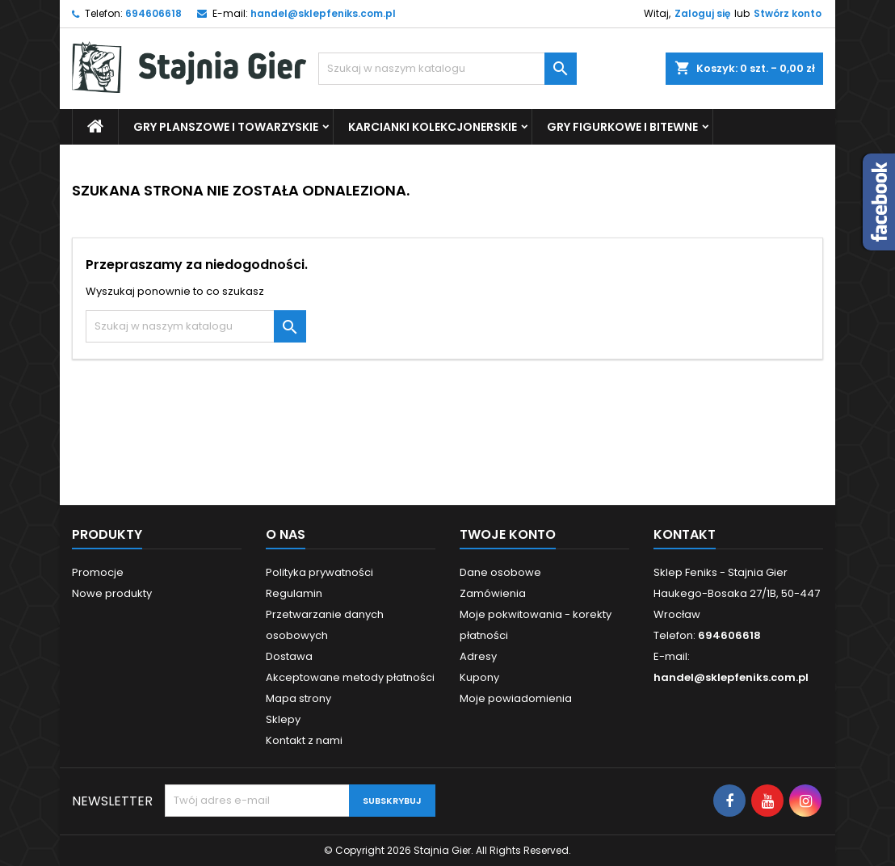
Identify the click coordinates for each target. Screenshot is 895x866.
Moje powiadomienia (516, 698)
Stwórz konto (787, 13)
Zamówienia (493, 593)
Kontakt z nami (304, 740)
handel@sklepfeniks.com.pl (323, 13)
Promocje (98, 572)
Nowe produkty (112, 593)
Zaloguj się (702, 13)
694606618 (153, 13)
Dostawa (289, 656)
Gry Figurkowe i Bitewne (622, 127)
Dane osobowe (500, 572)
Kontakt (684, 534)
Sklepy (283, 719)
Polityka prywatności (319, 572)
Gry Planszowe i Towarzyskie (225, 127)
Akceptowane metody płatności (350, 677)
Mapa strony (298, 698)
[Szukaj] (447, 69)
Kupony (479, 677)
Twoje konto (508, 534)
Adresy (478, 656)
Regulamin (294, 593)
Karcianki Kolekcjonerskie (432, 127)
